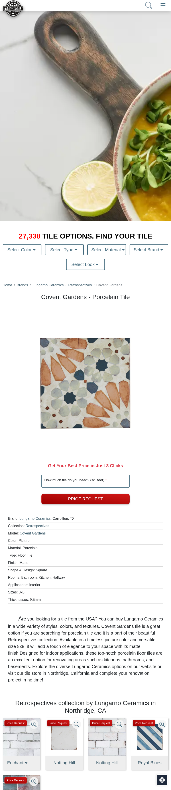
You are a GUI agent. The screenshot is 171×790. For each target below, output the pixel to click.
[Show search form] (148, 5)
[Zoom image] (33, 724)
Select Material (106, 249)
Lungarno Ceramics (48, 285)
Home (7, 285)
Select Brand (147, 249)
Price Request (85, 499)
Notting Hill (64, 762)
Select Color (20, 249)
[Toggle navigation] (163, 5)
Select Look (83, 264)
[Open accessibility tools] (162, 780)
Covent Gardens (33, 533)
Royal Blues (150, 762)
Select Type (62, 249)
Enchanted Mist (21, 762)
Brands (22, 285)
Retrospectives (80, 285)
